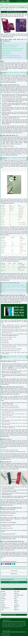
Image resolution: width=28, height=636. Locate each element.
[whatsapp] (19, 1)
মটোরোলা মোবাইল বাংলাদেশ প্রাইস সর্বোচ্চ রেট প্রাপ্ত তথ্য (12, 50)
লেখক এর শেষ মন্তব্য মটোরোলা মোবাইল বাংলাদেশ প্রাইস (12, 57)
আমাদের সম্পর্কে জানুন (6, 633)
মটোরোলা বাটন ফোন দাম (7, 52)
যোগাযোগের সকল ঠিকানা (6, 635)
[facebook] (17, 1)
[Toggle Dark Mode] (23, 1)
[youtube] (21, 1)
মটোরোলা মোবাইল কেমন (7, 54)
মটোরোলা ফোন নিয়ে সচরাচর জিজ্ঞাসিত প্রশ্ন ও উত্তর (11, 55)
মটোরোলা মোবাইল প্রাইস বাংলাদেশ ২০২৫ (10, 47)
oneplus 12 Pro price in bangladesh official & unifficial (13, 285)
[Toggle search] (25, 1)
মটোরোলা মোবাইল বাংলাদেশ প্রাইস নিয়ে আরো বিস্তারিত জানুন (13, 48)
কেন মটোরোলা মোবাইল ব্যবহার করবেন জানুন (10, 45)
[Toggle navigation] (27, 1)
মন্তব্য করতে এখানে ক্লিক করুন (14, 582)
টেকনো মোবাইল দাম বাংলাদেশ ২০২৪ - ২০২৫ (14, 11)
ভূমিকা (4, 43)
